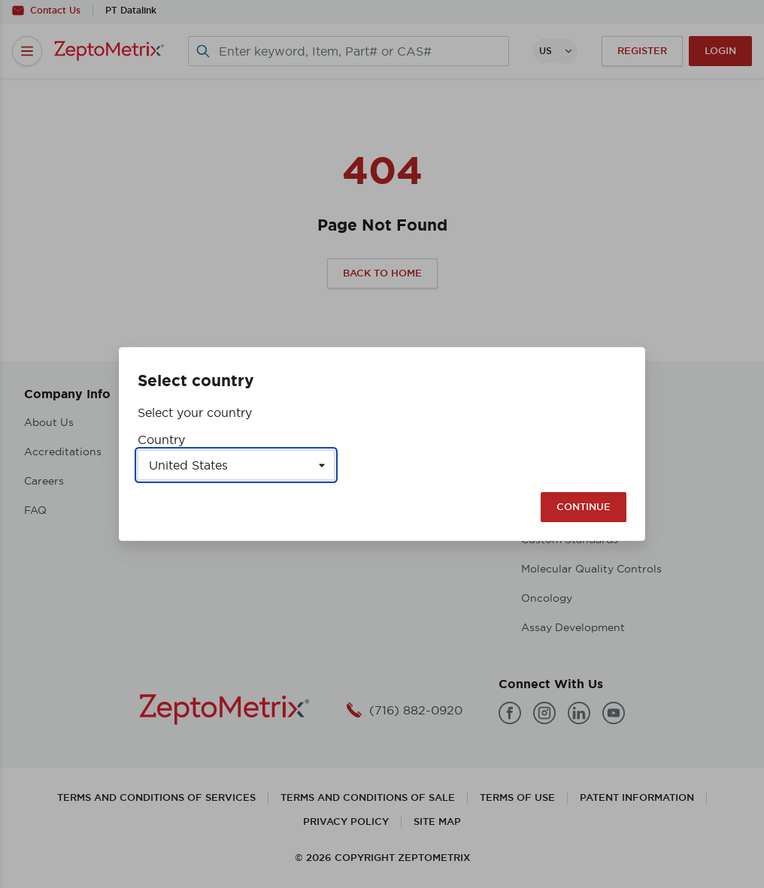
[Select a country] (236, 465)
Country (161, 439)
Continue (583, 506)
